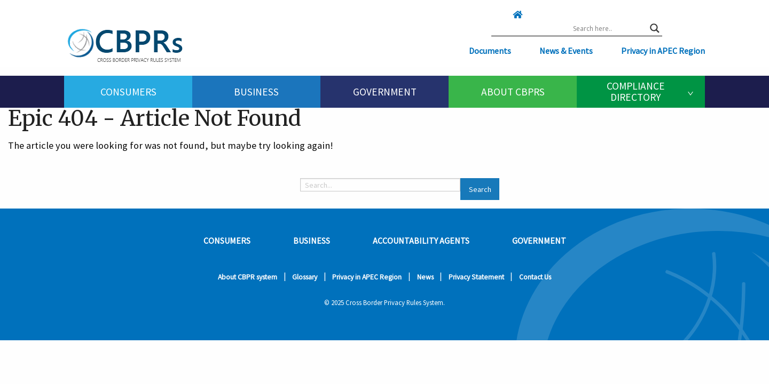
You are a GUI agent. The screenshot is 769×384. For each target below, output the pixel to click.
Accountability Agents (421, 240)
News (425, 277)
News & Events (566, 50)
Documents (490, 50)
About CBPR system (247, 277)
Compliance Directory (636, 91)
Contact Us (535, 277)
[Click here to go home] (496, 14)
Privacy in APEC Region (663, 50)
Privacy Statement (476, 277)
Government (385, 91)
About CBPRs (513, 91)
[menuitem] (128, 92)
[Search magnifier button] (654, 28)
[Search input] (609, 28)
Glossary (304, 277)
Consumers (128, 91)
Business (256, 91)
